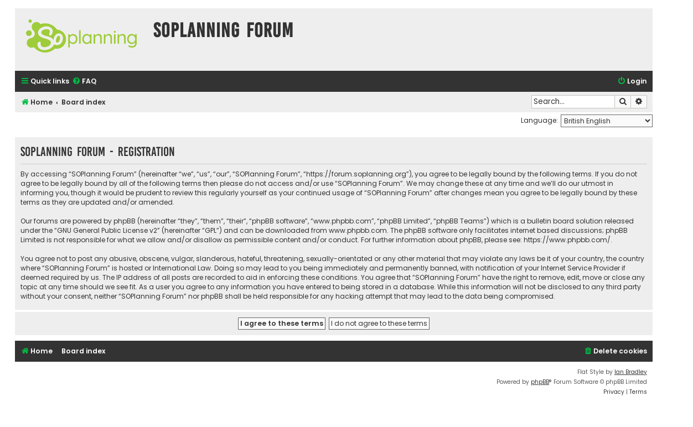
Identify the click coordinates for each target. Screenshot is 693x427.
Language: (539, 120)
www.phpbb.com (358, 230)
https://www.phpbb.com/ (567, 239)
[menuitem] (84, 81)
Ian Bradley (630, 372)
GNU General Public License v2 (107, 230)
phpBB (540, 382)
